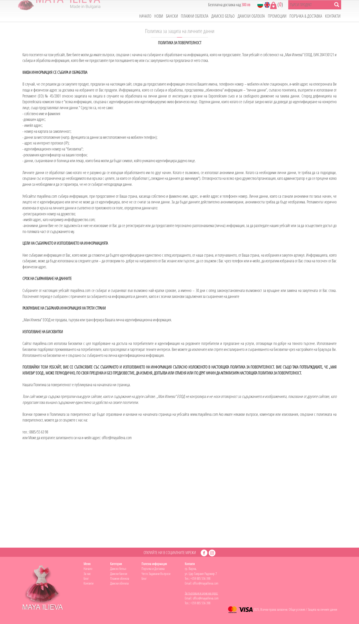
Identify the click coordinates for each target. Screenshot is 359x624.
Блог (86, 578)
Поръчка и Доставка (153, 568)
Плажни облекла (119, 578)
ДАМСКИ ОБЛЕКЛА (251, 16)
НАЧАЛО (145, 16)
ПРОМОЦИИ (277, 16)
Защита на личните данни (322, 609)
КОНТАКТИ (332, 16)
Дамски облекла (119, 583)
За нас (87, 573)
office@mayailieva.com (205, 583)
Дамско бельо (118, 568)
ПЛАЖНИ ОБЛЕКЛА (194, 16)
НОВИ (158, 16)
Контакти (88, 583)
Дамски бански (118, 573)
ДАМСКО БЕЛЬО (223, 16)
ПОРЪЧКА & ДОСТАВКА (305, 16)
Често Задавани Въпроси (155, 573)
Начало (88, 568)
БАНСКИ (172, 16)
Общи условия (297, 609)
